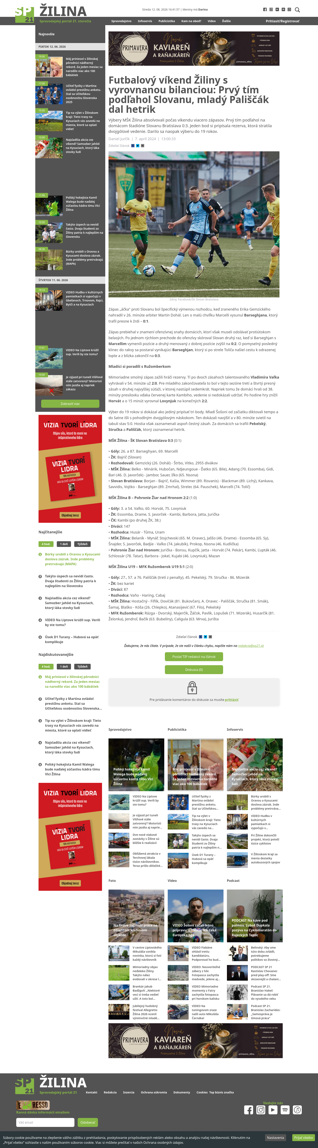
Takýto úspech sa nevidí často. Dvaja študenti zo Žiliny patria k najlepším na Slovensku (70, 581)
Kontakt (91, 1092)
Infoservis (145, 21)
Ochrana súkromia (154, 1092)
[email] (142, 145)
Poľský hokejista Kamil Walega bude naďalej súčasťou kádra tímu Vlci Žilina (72, 769)
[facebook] (132, 145)
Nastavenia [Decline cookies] (275, 1137)
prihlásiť (231, 699)
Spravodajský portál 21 (58, 1092)
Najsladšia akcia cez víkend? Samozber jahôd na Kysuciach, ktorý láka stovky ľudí (69, 603)
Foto (112, 880)
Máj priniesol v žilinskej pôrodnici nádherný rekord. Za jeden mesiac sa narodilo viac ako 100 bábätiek (72, 682)
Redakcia (110, 1092)
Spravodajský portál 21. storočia (65, 21)
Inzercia (128, 1092)
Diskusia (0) (194, 669)
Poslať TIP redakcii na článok (194, 656)
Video (212, 21)
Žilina (63, 11)
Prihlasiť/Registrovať (282, 21)
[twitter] (137, 145)
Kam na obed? (191, 21)
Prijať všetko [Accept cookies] (303, 1137)
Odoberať (88, 1122)
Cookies (202, 1092)
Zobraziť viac (70, 403)
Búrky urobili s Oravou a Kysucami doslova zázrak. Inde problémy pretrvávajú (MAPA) (72, 559)
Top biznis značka (221, 1092)
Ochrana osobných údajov (163, 1142)
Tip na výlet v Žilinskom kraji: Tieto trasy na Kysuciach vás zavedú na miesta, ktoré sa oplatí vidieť (73, 725)
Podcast (233, 880)
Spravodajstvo (121, 21)
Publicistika (167, 21)
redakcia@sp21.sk (251, 645)
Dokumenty (181, 1092)
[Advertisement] (70, 173)
